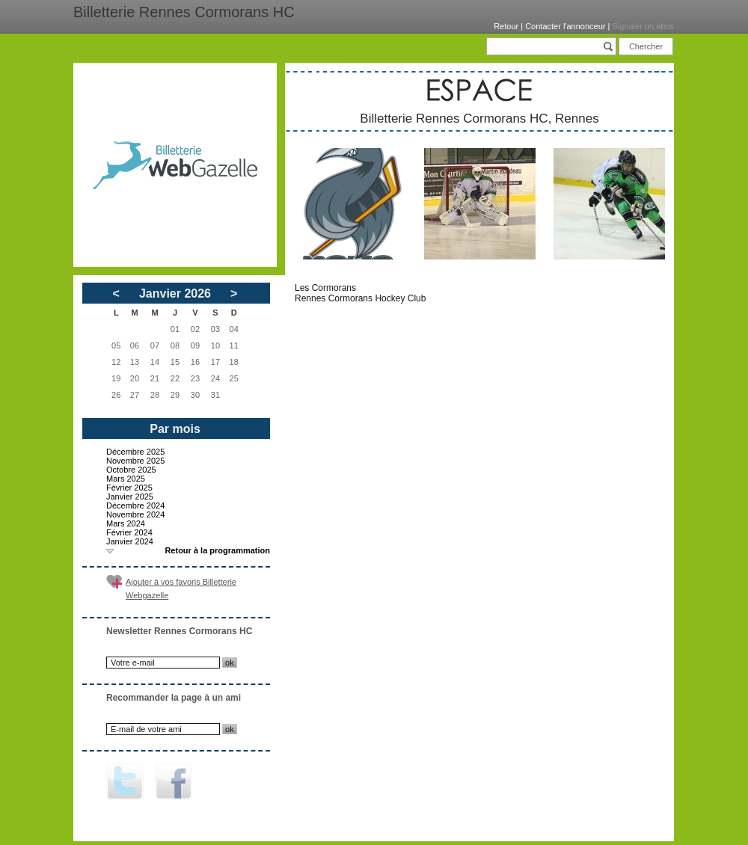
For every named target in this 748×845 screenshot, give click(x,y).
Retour (506, 26)
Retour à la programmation (217, 550)
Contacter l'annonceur (565, 26)
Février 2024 (129, 532)
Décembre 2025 (135, 451)
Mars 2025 (125, 478)
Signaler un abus (643, 26)
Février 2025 (129, 487)
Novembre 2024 (135, 514)
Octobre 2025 (131, 469)
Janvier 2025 (129, 496)
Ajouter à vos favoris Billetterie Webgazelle (181, 588)
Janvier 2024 (129, 541)
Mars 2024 (125, 523)
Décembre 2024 (135, 505)
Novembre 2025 (135, 460)
